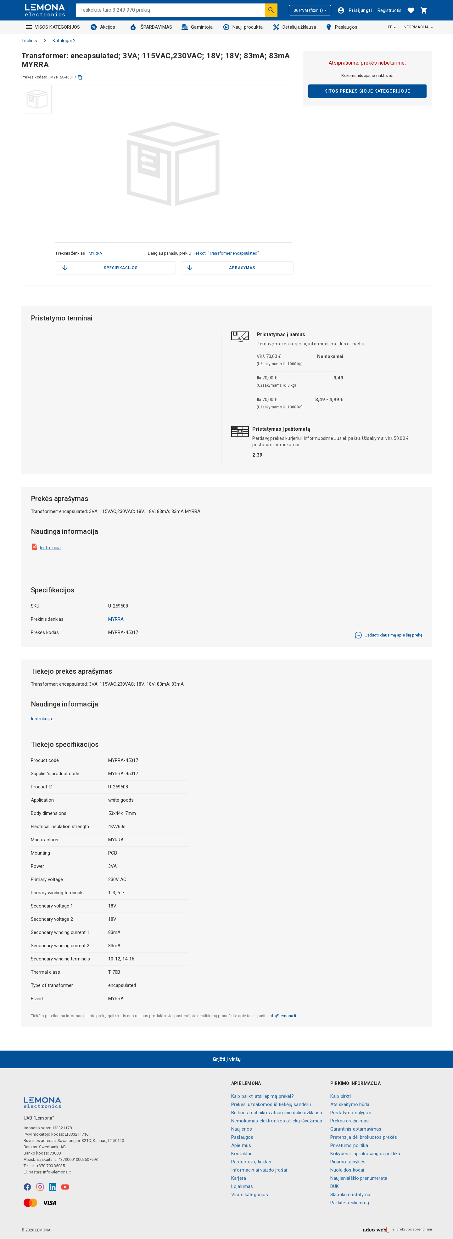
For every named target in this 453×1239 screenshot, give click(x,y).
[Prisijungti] (354, 10)
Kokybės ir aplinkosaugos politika (365, 1153)
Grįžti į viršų (227, 1059)
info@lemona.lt (282, 1015)
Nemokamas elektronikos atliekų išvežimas (276, 1121)
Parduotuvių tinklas (251, 1162)
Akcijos (103, 27)
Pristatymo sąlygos (350, 1112)
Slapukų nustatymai (351, 1194)
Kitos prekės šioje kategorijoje (367, 91)
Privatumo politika (349, 1145)
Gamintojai (198, 27)
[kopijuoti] (80, 77)
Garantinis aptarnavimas (355, 1129)
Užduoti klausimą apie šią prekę (388, 635)
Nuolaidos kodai (347, 1170)
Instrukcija (50, 547)
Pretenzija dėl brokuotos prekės (363, 1137)
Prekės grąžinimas (349, 1121)
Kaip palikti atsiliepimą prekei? (262, 1096)
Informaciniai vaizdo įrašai (259, 1170)
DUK (334, 1186)
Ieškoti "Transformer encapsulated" (226, 253)
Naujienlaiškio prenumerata (358, 1178)
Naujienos (241, 1129)
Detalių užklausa (294, 27)
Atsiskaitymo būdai (350, 1104)
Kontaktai (241, 1153)
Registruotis (389, 10)
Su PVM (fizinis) (310, 10)
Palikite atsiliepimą (349, 1203)
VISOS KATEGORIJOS (53, 27)
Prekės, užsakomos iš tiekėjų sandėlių (271, 1104)
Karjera (238, 1178)
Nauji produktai (243, 27)
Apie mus (241, 1145)
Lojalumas (242, 1186)
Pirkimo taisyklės (348, 1162)
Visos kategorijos (249, 1194)
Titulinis (29, 40)
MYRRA (95, 253)
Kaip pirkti (340, 1096)
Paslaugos (341, 27)
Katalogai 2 (64, 40)
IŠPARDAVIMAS (151, 27)
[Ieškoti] (271, 10)
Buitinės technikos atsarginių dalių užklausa (276, 1112)
